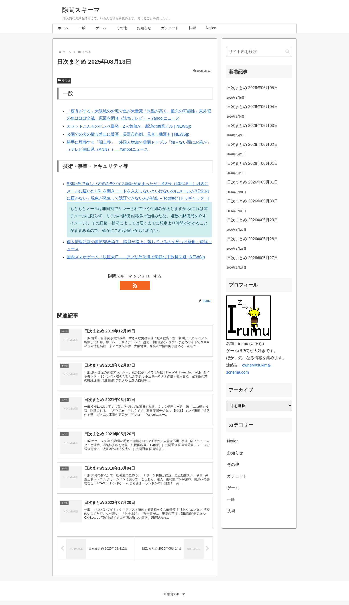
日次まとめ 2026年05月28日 (252, 239)
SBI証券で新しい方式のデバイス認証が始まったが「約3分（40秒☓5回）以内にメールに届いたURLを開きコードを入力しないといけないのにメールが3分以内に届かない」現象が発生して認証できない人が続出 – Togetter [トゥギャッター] (138, 190)
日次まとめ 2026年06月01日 (252, 163)
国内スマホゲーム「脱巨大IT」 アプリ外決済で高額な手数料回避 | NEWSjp (136, 257)
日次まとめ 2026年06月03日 (252, 125)
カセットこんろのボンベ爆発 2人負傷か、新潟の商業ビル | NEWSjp (129, 126)
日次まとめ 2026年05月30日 (252, 201)
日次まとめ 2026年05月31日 (252, 182)
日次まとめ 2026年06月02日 (252, 144)
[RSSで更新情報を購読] (134, 285)
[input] (259, 52)
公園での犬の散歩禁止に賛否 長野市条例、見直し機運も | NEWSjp (128, 134)
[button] (287, 51)
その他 (64, 80)
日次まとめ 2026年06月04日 (252, 106)
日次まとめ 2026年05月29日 (252, 220)
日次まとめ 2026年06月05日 (252, 88)
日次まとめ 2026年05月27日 (252, 258)
